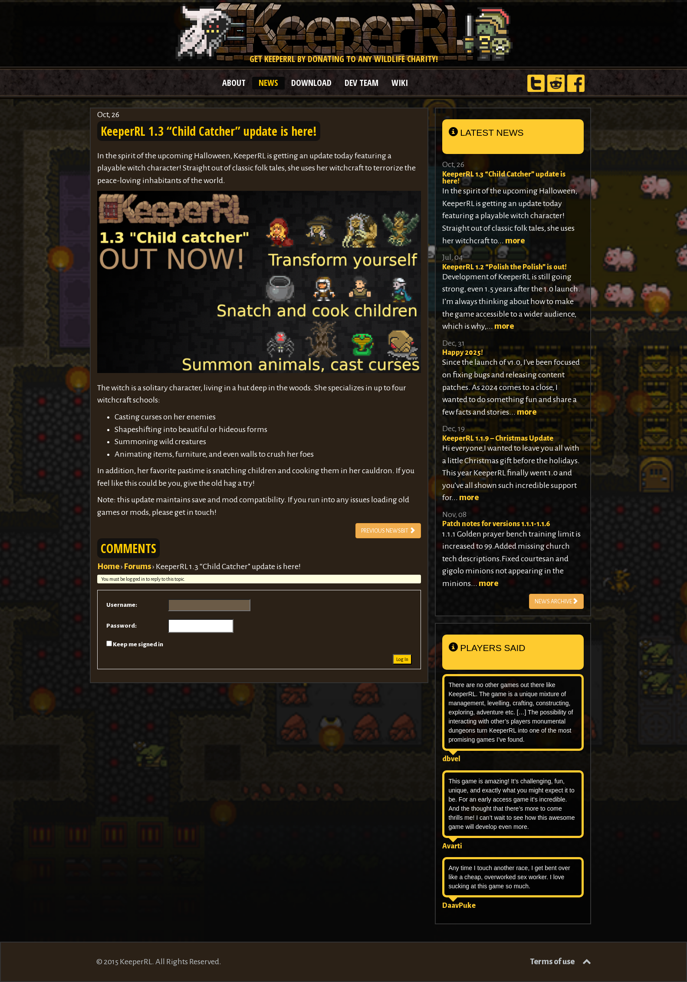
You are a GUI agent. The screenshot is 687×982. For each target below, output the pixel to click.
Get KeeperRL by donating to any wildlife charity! (343, 59)
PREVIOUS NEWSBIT (388, 530)
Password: (121, 625)
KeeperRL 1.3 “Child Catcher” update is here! (503, 177)
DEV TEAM (361, 82)
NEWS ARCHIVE (556, 601)
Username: (121, 605)
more (515, 240)
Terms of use (552, 961)
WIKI (399, 82)
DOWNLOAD (311, 82)
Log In (402, 659)
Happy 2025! (462, 353)
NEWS (268, 82)
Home (108, 566)
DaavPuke (459, 906)
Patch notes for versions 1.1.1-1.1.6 (496, 524)
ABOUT (234, 82)
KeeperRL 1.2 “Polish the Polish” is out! (504, 267)
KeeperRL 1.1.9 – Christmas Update (497, 438)
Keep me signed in (138, 644)
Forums (137, 566)
